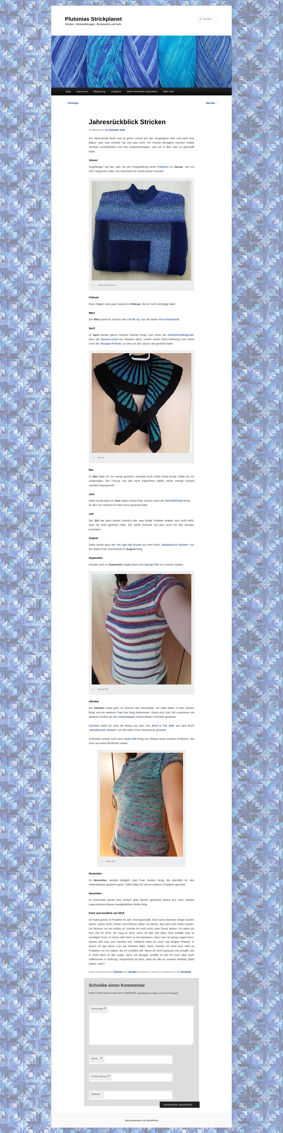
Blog (68, 91)
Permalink (186, 972)
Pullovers (163, 166)
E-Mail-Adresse (100, 1076)
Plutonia (118, 972)
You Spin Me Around (129, 544)
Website (95, 1094)
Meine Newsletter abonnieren (142, 91)
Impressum (82, 91)
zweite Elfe (130, 738)
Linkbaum (116, 91)
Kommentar (98, 1008)
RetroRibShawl (174, 500)
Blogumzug (99, 91)
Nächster (212, 103)
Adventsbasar (126, 716)
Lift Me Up (133, 319)
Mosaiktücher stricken (103, 729)
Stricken (132, 972)
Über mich (168, 91)
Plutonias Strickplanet (93, 19)
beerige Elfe (151, 564)
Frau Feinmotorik (169, 319)
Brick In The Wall (163, 725)
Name (96, 1058)
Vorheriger (72, 103)
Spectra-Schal (109, 339)
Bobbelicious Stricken (175, 544)
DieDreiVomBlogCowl (180, 334)
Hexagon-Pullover (110, 343)
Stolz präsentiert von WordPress (141, 1120)
